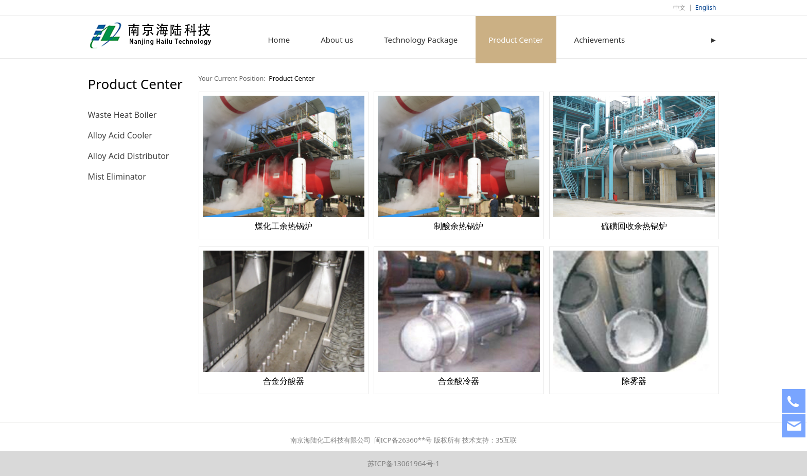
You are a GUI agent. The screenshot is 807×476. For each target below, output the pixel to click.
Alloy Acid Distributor (128, 156)
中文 (679, 7)
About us (337, 39)
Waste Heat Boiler (122, 114)
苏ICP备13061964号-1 (403, 463)
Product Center (515, 39)
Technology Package (421, 39)
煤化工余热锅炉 (283, 226)
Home (279, 39)
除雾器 (634, 380)
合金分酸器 (283, 380)
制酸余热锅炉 (458, 226)
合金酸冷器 (458, 380)
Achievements (599, 39)
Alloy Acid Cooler (120, 135)
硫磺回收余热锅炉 (634, 226)
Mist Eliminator (117, 176)
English (705, 7)
